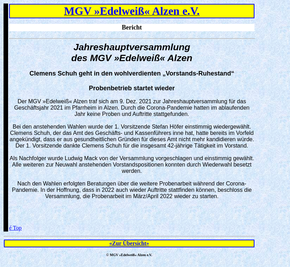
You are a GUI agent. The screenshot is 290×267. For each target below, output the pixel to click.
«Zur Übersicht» (129, 243)
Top (15, 228)
